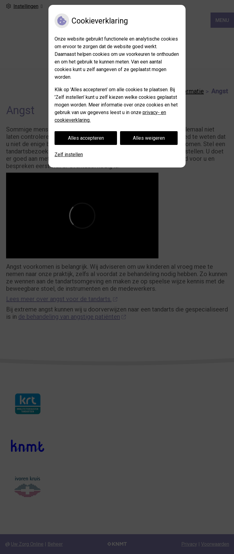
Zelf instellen (69, 154)
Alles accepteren (86, 138)
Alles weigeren (149, 138)
